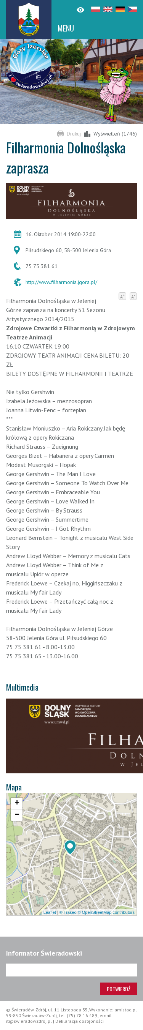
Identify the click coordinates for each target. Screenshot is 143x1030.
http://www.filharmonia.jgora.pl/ (61, 282)
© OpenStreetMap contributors (106, 912)
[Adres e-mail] (71, 970)
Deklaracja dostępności (79, 1021)
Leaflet (49, 912)
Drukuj (74, 133)
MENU (66, 28)
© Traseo (68, 912)
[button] (70, 847)
